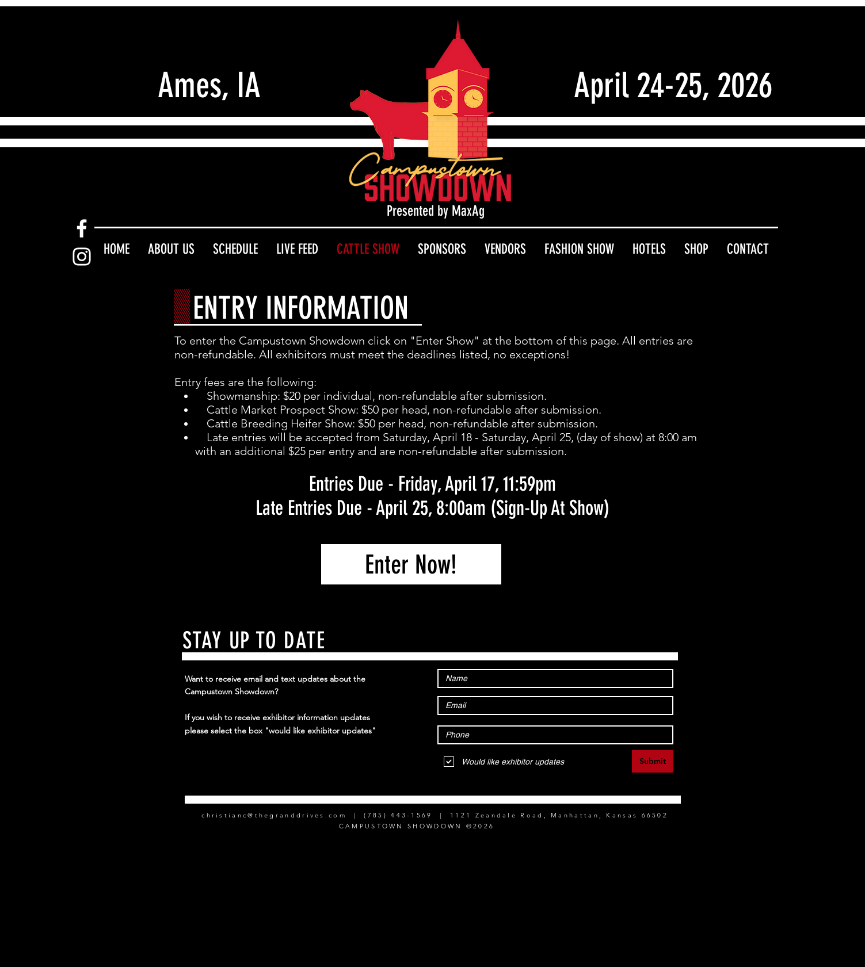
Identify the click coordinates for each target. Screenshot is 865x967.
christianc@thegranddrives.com (273, 815)
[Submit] (652, 761)
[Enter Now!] (411, 564)
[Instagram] (82, 256)
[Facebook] (82, 228)
